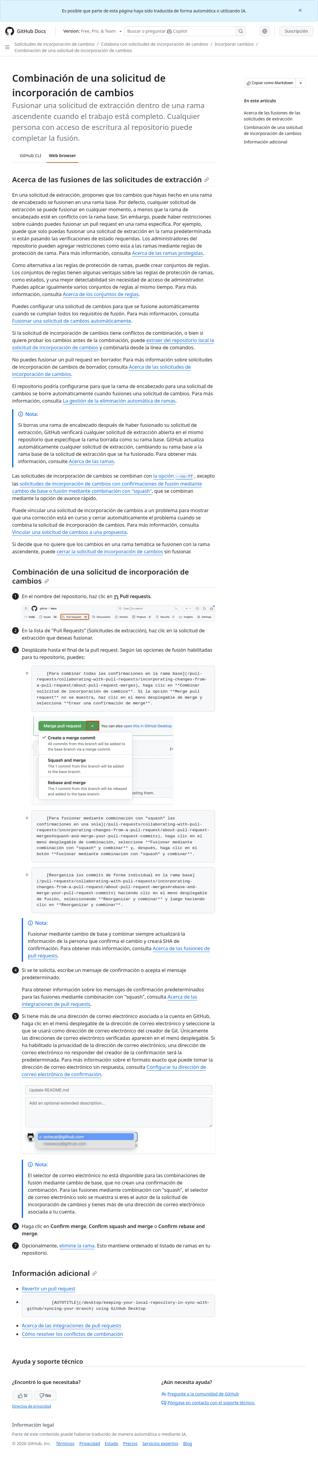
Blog (187, 1443)
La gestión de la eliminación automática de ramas (119, 400)
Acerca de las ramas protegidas (167, 253)
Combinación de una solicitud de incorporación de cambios (73, 50)
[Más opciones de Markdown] (301, 83)
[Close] (301, 9)
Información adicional (54, 1273)
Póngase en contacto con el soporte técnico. (208, 1402)
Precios (130, 1443)
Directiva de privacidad (31, 1406)
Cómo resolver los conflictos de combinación (72, 1334)
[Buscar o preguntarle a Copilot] (185, 31)
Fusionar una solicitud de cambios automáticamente (71, 321)
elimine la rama (76, 1245)
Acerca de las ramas (91, 461)
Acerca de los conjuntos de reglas (100, 294)
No (45, 1395)
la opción (173, 476)
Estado (111, 1443)
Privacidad (89, 1443)
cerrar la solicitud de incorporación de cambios (110, 551)
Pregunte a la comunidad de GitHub (200, 1394)
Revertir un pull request (48, 1288)
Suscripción (296, 31)
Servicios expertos (160, 1443)
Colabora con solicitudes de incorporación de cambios (154, 44)
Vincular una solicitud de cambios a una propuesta (69, 532)
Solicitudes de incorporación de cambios (54, 44)
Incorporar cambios (234, 44)
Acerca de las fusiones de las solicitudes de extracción (110, 179)
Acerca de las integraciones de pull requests (71, 1325)
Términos (65, 1443)
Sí (22, 1395)
